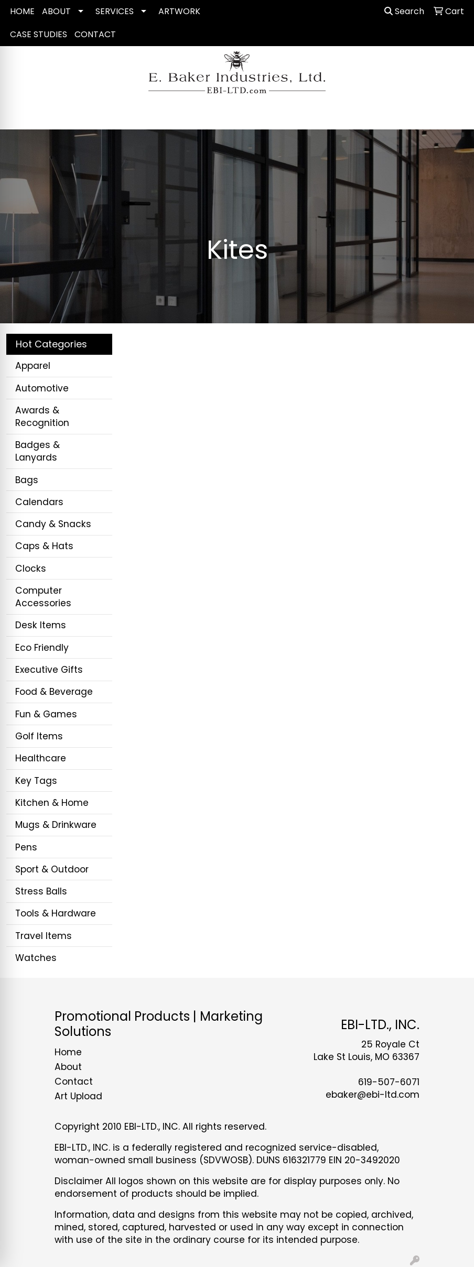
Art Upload (78, 1096)
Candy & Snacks (53, 524)
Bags (26, 480)
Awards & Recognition (42, 416)
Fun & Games (46, 714)
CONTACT (95, 34)
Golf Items (39, 736)
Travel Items (43, 936)
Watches (36, 958)
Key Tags (36, 780)
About (68, 1067)
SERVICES (114, 11)
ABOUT (56, 11)
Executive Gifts (49, 669)
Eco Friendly (42, 647)
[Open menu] (453, 114)
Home (68, 1052)
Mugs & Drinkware (55, 824)
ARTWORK (179, 11)
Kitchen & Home (52, 802)
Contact (74, 1081)
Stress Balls (41, 891)
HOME (22, 11)
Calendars (39, 502)
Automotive (42, 388)
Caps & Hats (44, 546)
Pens (26, 847)
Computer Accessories (43, 596)
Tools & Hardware (55, 913)
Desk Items (40, 625)
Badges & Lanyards (37, 451)
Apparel (32, 365)
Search (404, 11)
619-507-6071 (388, 1082)
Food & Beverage (54, 691)
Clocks (30, 568)
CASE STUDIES (38, 34)
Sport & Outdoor (52, 869)
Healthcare (40, 758)
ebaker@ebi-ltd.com (372, 1094)
